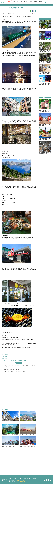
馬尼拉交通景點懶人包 (5, 354)
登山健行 (25, 1)
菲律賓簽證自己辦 (4, 358)
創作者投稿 (10, 479)
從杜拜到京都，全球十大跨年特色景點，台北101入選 (13, 370)
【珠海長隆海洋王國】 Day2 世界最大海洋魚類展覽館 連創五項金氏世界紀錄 (17, 368)
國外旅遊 (35, 1)
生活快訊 (40, 1)
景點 (14, 1)
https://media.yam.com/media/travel (20, 481)
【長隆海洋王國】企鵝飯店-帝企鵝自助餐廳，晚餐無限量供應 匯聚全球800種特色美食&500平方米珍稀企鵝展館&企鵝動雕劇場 (19, 366)
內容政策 (20, 479)
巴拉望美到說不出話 (5, 356)
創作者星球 (10, 1)
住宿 (21, 1)
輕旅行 (3, 2)
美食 (18, 1)
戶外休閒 (30, 1)
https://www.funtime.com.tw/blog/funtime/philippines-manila (15, 360)
